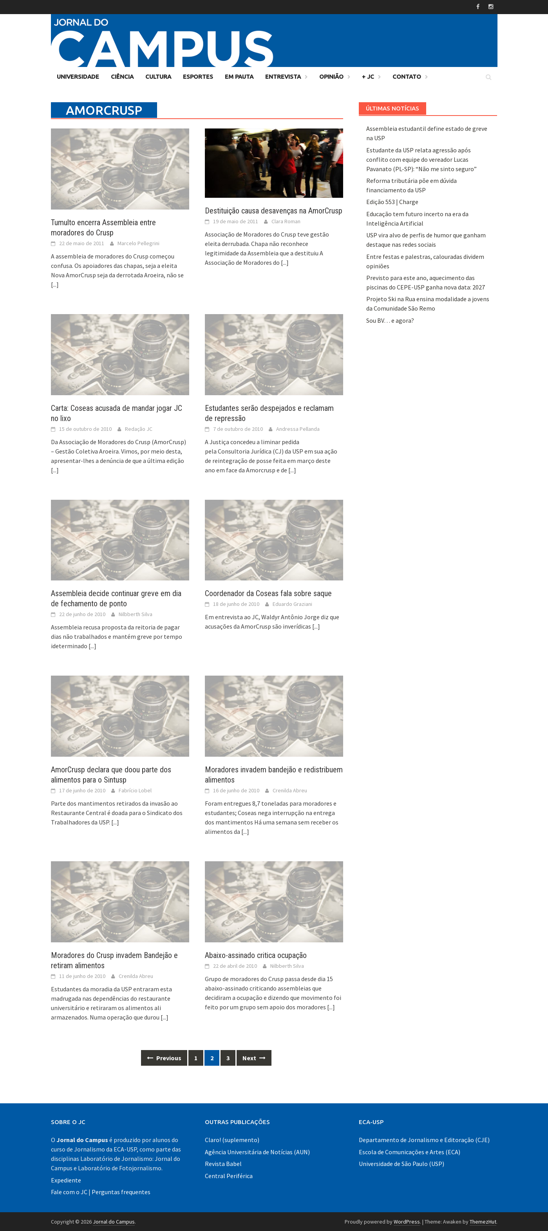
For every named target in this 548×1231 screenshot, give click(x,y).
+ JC (368, 76)
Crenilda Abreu (290, 790)
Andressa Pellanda (298, 428)
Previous (164, 1057)
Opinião (331, 76)
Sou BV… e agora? (390, 320)
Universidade (78, 76)
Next (254, 1057)
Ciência (122, 76)
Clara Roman (285, 220)
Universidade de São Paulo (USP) (401, 1163)
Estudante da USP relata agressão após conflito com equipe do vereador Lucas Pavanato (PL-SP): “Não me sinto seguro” (421, 159)
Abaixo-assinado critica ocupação (256, 955)
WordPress (407, 1221)
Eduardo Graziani (292, 603)
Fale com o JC (69, 1191)
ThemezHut (483, 1221)
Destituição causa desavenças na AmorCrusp (273, 210)
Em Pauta (239, 76)
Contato (406, 76)
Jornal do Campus (114, 1221)
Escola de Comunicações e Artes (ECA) (409, 1151)
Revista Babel (223, 1163)
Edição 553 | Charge (392, 202)
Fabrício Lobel (135, 790)
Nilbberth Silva (135, 614)
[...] (55, 284)
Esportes (198, 76)
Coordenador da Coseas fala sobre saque (268, 593)
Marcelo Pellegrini (138, 242)
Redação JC (138, 428)
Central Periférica (229, 1175)
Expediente (66, 1180)
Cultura (158, 76)
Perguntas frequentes (121, 1191)
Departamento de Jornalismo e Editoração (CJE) (424, 1140)
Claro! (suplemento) (232, 1140)
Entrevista (283, 76)
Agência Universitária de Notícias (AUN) (257, 1151)
